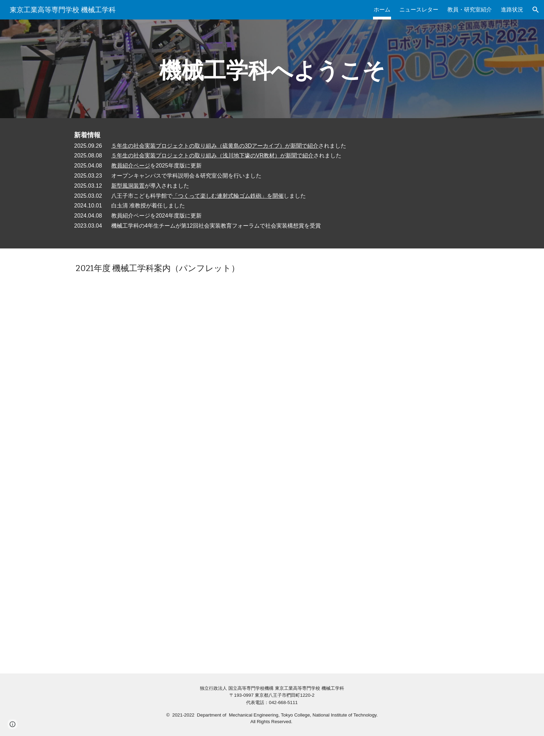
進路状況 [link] (512, 9)
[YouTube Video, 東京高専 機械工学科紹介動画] (272, 568)
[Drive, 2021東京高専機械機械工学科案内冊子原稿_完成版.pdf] (271, 368)
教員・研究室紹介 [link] (469, 9)
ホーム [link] (382, 9)
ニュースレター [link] (418, 9)
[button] (535, 9)
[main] (271, 68)
